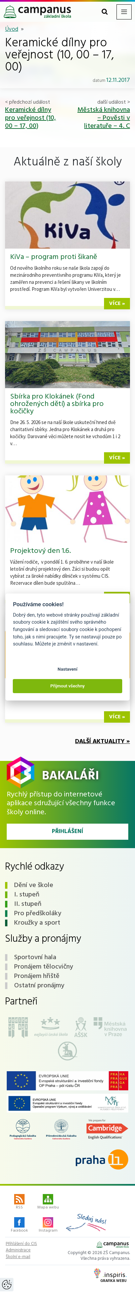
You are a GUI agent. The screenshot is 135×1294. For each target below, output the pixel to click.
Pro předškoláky (37, 913)
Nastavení (67, 669)
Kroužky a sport (37, 923)
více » (117, 303)
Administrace (18, 1250)
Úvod (11, 29)
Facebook (19, 1225)
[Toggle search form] (104, 11)
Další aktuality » (102, 741)
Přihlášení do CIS (21, 1244)
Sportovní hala (35, 957)
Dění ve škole (33, 885)
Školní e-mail (18, 1257)
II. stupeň (27, 904)
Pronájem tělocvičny (43, 967)
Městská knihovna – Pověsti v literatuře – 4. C (103, 118)
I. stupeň (26, 894)
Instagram (48, 1225)
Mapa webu (48, 1202)
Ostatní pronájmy (39, 985)
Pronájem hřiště (37, 976)
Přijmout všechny (67, 685)
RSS (19, 1202)
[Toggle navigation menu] (124, 11)
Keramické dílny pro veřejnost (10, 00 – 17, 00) (30, 118)
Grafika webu (110, 1276)
